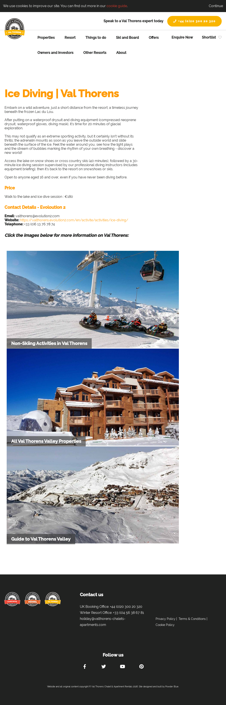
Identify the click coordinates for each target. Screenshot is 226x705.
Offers (154, 38)
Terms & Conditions (192, 619)
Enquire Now (182, 37)
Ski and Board (127, 38)
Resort (70, 38)
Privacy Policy (165, 619)
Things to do (95, 38)
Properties (46, 38)
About (121, 53)
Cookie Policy (165, 625)
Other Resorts (94, 53)
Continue (216, 6)
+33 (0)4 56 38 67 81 (128, 613)
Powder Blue (171, 686)
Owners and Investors (55, 53)
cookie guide (117, 6)
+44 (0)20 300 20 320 (194, 21)
